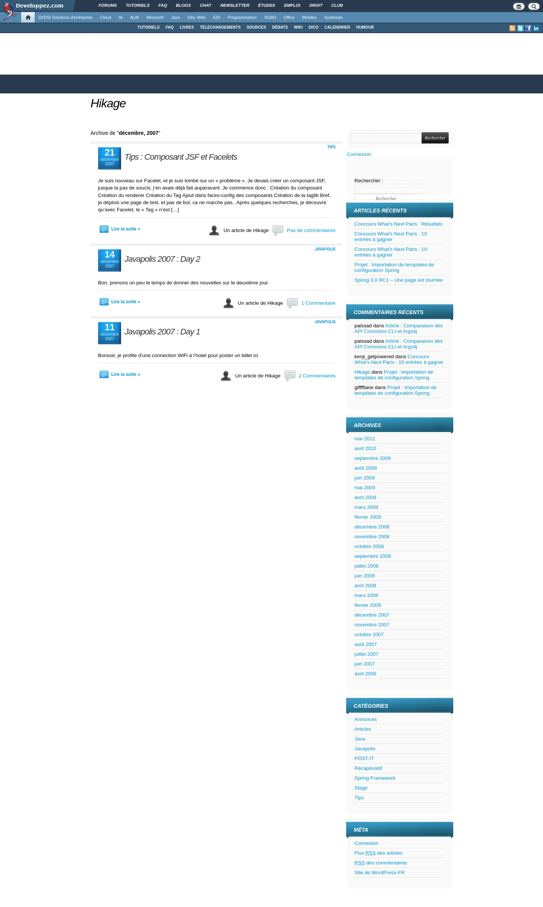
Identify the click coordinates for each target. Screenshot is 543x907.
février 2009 (367, 517)
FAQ (169, 27)
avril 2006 (365, 673)
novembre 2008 (372, 536)
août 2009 (365, 468)
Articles (362, 729)
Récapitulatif (368, 768)
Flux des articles (378, 853)
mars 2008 (366, 595)
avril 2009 (365, 497)
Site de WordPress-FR (379, 872)
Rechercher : (368, 180)
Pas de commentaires (311, 230)
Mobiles (309, 17)
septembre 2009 (372, 458)
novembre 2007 (372, 625)
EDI (216, 17)
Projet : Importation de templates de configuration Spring (394, 267)
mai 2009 (364, 487)
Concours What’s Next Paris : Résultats (398, 224)
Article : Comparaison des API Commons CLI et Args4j (398, 328)
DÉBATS (280, 27)
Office (289, 17)
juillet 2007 (366, 654)
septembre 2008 (372, 556)
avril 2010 (365, 448)
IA (121, 17)
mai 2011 (364, 438)
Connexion (359, 154)
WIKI (298, 27)
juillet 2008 (366, 566)
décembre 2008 (372, 527)
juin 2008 (364, 576)
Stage (361, 788)
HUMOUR (365, 27)
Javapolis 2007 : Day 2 (162, 259)
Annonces (365, 719)
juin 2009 (364, 478)
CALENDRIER (337, 27)
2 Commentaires (317, 376)
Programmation (242, 17)
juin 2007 (364, 664)
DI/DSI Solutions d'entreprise (65, 17)
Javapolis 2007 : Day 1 (162, 331)
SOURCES (256, 27)
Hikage (108, 103)
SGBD (270, 17)
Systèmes (333, 17)
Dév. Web (196, 17)
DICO (314, 27)
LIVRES (187, 27)
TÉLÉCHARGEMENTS (220, 27)
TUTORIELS (149, 27)
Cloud (105, 17)
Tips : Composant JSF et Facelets (180, 157)
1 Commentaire (318, 303)
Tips (331, 147)
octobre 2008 (369, 546)
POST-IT (364, 758)
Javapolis (325, 249)
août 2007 (365, 644)
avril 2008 (365, 585)
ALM (134, 17)
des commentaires (380, 863)
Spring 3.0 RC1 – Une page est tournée (398, 280)
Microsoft (154, 17)
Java (175, 17)
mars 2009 (366, 507)
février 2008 (367, 605)
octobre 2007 (369, 634)
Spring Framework (375, 778)
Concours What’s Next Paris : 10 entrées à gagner (390, 236)
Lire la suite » (125, 229)
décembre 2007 (372, 615)
